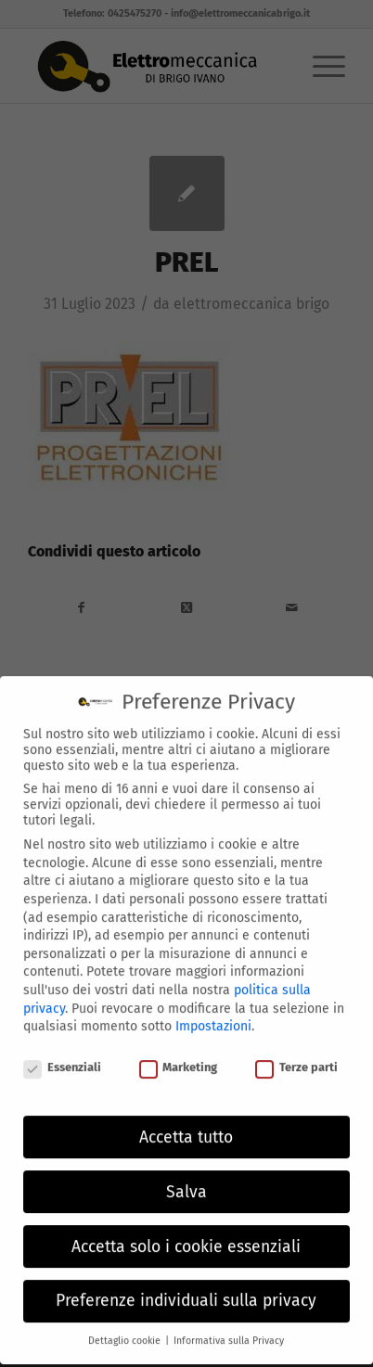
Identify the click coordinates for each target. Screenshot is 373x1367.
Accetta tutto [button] (186, 1120)
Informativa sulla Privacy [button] (229, 1324)
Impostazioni (213, 1009)
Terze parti (296, 1050)
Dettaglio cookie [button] (125, 1324)
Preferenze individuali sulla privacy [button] (186, 1284)
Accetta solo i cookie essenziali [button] (186, 1229)
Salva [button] (186, 1174)
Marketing (178, 1050)
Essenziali (62, 1050)
